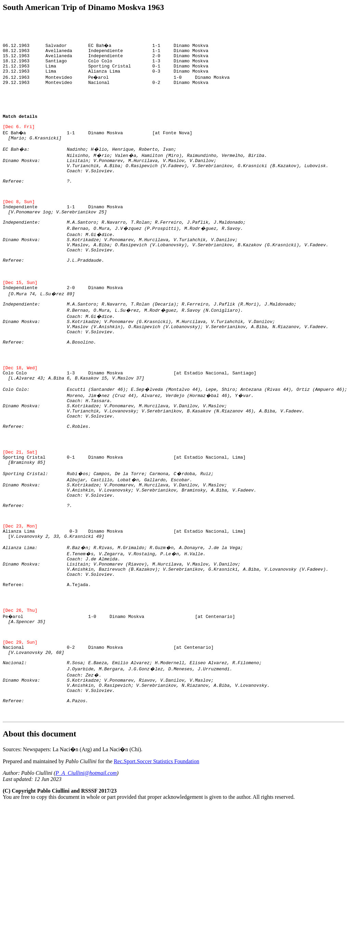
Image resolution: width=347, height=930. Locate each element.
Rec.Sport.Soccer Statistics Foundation (156, 864)
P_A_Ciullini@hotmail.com (86, 876)
